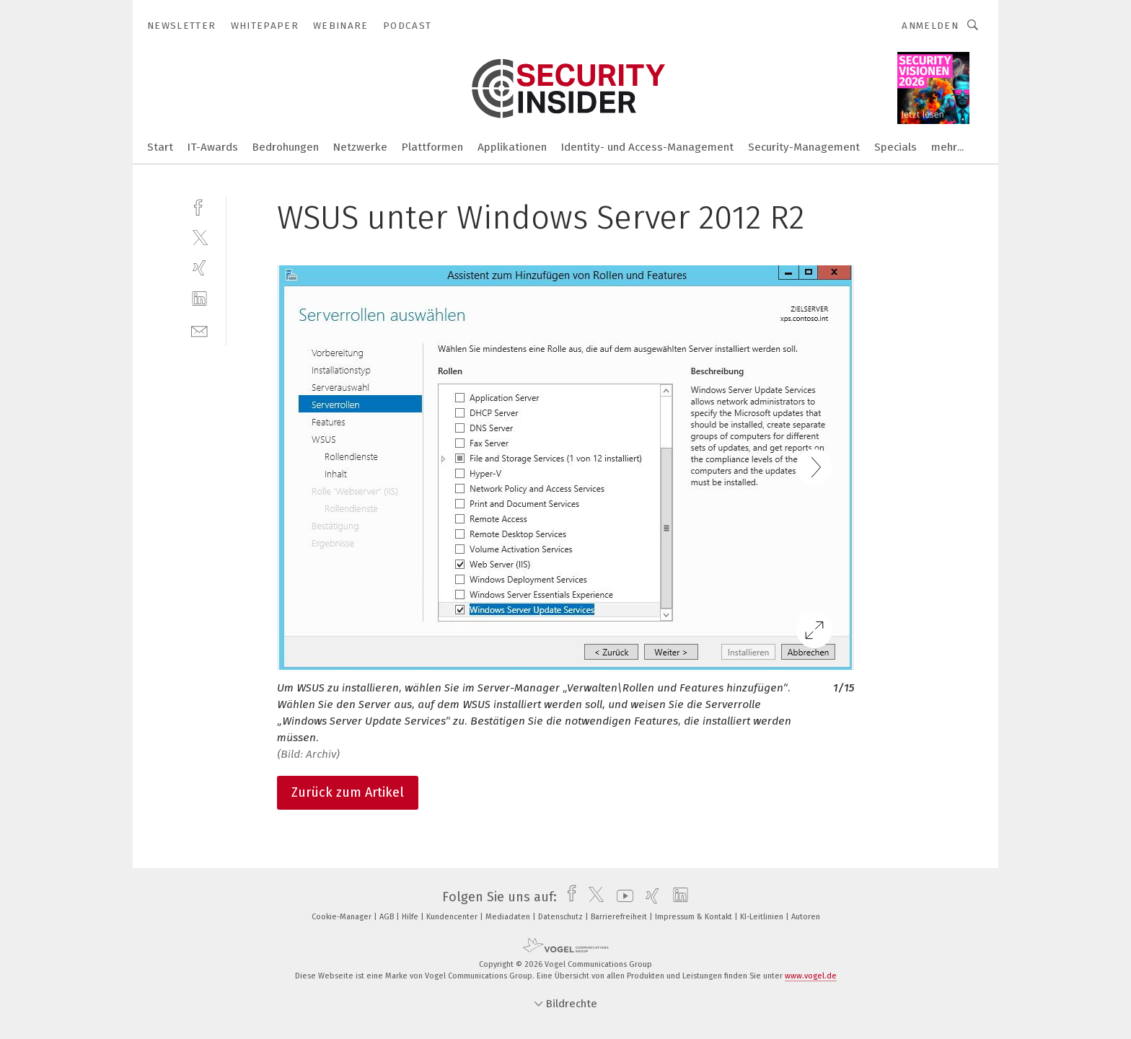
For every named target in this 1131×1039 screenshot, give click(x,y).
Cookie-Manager (343, 916)
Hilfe (411, 916)
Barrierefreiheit (620, 916)
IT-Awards (213, 147)
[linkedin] (199, 299)
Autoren (805, 916)
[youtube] (621, 897)
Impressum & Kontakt (694, 916)
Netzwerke (360, 147)
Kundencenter (453, 916)
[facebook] (199, 206)
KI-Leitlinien (762, 916)
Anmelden (930, 25)
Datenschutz (561, 916)
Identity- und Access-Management (647, 147)
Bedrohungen (285, 147)
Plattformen (432, 147)
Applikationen (512, 147)
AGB (387, 916)
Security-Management (804, 147)
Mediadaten (508, 916)
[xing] (199, 268)
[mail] (199, 330)
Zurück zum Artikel (347, 792)
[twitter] (199, 237)
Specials (895, 147)
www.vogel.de (811, 976)
